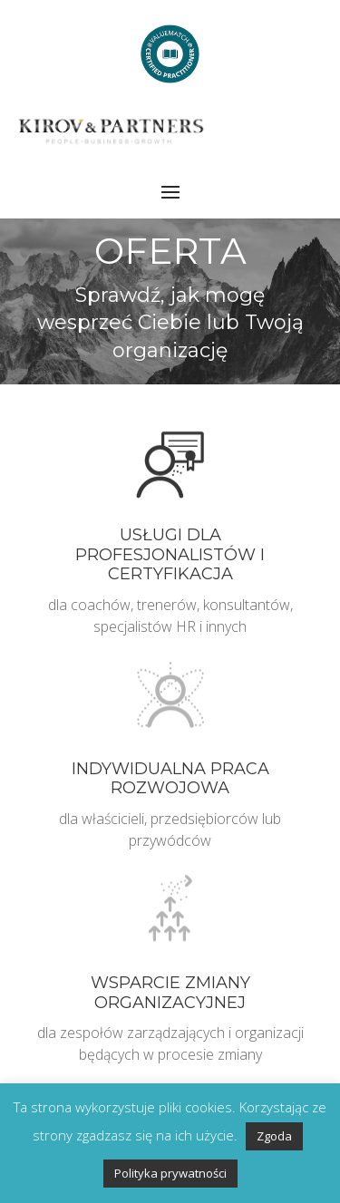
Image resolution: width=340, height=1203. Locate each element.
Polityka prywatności (170, 1173)
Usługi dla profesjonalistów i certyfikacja (170, 554)
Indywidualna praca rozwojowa (170, 779)
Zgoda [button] (274, 1136)
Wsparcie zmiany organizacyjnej (170, 993)
